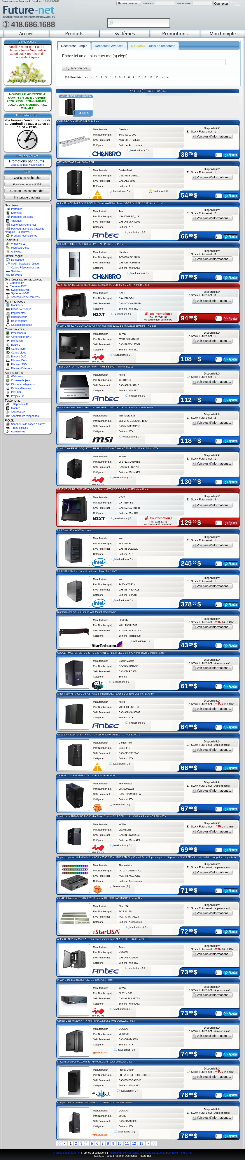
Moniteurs (14, 305)
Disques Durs (16, 360)
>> (167, 77)
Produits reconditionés (21, 235)
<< (87, 77)
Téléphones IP (16, 404)
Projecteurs (14, 396)
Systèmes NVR (17, 293)
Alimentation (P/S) (18, 336)
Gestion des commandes (27, 191)
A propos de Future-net (66, 1152)
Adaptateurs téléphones (22, 416)
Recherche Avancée (109, 46)
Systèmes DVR (17, 289)
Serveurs (13, 212)
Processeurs (15, 332)
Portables (13, 209)
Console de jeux (17, 380)
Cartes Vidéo (15, 352)
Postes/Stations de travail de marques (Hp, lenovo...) (24, 230)
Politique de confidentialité (123, 1152)
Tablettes (13, 220)
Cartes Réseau (22, 267)
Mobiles (12, 408)
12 (151, 77)
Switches (13, 271)
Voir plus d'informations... (212, 136)
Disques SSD (16, 364)
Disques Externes (18, 368)
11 (145, 77)
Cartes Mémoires (18, 388)
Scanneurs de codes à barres (25, 424)
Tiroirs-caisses (16, 427)
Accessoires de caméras (22, 297)
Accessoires (15, 412)
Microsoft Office (17, 247)
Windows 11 (15, 243)
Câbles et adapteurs (20, 384)
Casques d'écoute (18, 324)
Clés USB (14, 392)
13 (157, 77)
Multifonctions (16, 317)
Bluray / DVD (15, 356)
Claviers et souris (18, 309)
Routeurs (13, 275)
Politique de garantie (153, 1152)
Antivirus (13, 251)
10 (139, 77)
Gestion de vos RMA (27, 184)
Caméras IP (14, 282)
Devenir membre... (128, 3)
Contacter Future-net (179, 1152)
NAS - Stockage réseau (22, 263)
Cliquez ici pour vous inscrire (27, 164)
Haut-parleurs (16, 320)
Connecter (221, 3)
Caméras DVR (16, 286)
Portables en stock (19, 216)
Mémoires (14, 340)
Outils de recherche (27, 177)
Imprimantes (15, 313)
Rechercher (76, 68)
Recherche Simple (74, 46)
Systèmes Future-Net (20, 224)
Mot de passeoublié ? (237, 3)
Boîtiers (12, 344)
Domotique (14, 259)
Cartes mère (15, 348)
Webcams (14, 376)
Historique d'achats (27, 197)
